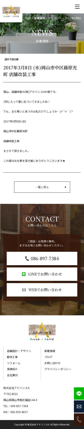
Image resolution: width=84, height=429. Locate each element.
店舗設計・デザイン (19, 351)
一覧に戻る (50, 187)
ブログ (48, 357)
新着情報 (49, 351)
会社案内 (12, 375)
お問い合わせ (52, 363)
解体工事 (12, 357)
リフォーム (13, 363)
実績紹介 (12, 369)
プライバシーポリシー (57, 369)
